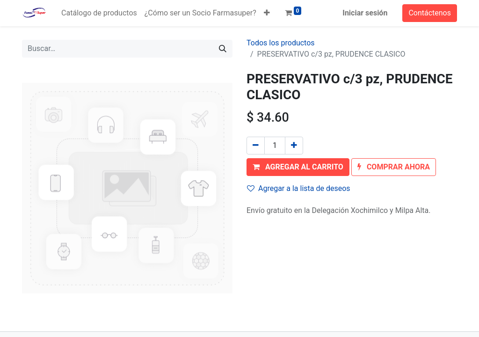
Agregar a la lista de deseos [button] (298, 188)
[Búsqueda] (222, 49)
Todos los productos (281, 42)
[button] (267, 13)
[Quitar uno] (256, 145)
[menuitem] (99, 13)
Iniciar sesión (364, 12)
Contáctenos (429, 12)
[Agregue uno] (294, 145)
